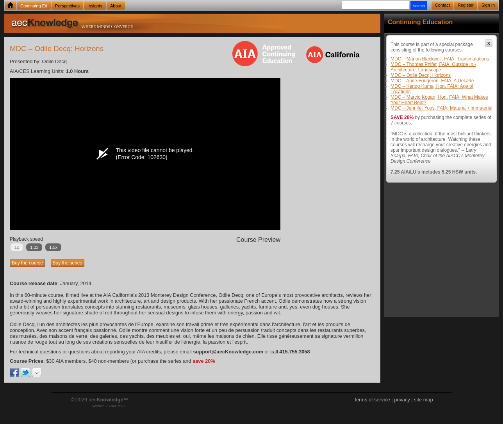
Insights (94, 6)
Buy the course (27, 263)
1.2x (34, 247)
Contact (442, 5)
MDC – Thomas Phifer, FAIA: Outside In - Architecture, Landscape (433, 67)
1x (16, 247)
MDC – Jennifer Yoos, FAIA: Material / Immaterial (441, 108)
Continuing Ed (33, 6)
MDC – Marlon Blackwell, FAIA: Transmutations (440, 59)
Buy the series (67, 263)
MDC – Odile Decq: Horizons (421, 75)
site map (423, 400)
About (115, 6)
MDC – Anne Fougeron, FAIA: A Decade (432, 80)
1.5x (53, 247)
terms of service (372, 400)
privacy (402, 400)
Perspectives (67, 6)
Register (466, 5)
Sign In (488, 5)
